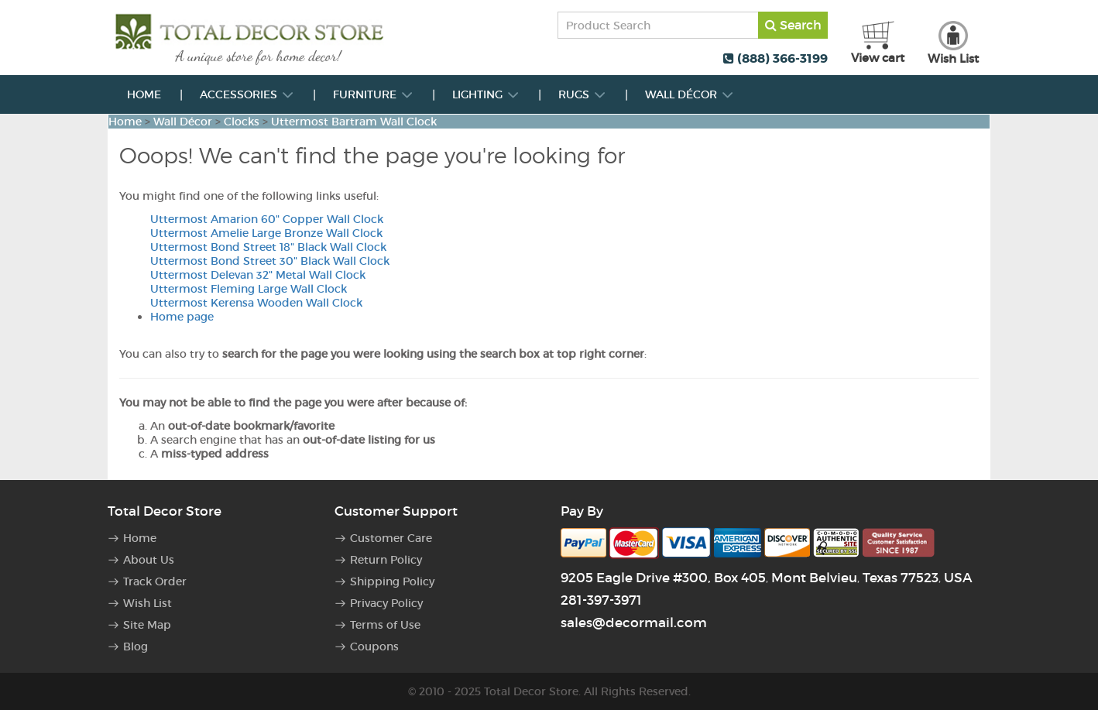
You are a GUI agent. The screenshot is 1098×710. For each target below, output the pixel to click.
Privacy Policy (386, 603)
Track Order (155, 581)
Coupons (374, 646)
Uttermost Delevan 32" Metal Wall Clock (257, 275)
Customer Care (391, 538)
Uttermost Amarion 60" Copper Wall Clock (266, 219)
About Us (148, 560)
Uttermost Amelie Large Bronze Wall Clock (266, 233)
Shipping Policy (392, 581)
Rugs (582, 94)
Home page (182, 317)
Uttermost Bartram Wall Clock (354, 122)
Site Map (147, 625)
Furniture (373, 94)
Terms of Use (385, 625)
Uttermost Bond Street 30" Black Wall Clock (269, 261)
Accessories (247, 94)
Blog (135, 646)
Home (144, 94)
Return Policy (386, 560)
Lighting (486, 94)
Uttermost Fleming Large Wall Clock (248, 289)
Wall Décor (689, 94)
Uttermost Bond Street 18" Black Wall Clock (268, 247)
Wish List (147, 603)
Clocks (241, 122)
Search (793, 25)
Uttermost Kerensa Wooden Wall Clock (256, 303)
